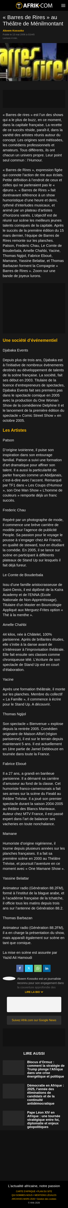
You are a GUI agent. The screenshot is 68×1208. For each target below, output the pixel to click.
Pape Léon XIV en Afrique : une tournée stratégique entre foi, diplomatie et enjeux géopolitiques (43, 1120)
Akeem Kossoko (13, 30)
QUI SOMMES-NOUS (22, 1195)
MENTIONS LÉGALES (45, 1195)
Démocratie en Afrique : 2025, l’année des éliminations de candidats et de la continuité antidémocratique (45, 1094)
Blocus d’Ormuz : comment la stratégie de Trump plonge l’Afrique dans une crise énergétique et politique (46, 1069)
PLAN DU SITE (44, 1191)
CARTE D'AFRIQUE (25, 1191)
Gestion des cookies (46, 1199)
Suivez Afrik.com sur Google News (34, 1020)
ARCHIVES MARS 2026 (23, 1199)
